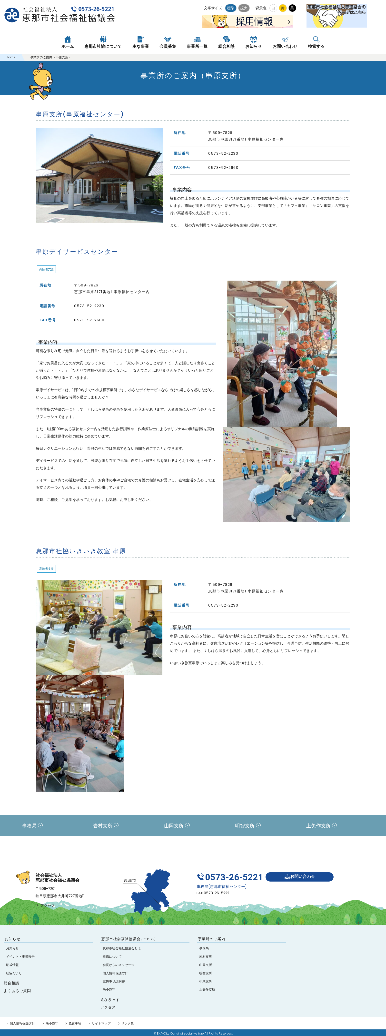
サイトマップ (101, 1023)
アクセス (45, 905)
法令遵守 (52, 1023)
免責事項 (75, 1023)
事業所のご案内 (211, 938)
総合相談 (11, 982)
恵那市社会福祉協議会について (128, 938)
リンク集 (127, 1023)
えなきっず (110, 999)
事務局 (32, 825)
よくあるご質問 (17, 990)
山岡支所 (177, 825)
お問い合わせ (299, 877)
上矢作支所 (321, 825)
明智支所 (248, 825)
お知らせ (12, 938)
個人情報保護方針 (22, 1023)
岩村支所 (106, 825)
